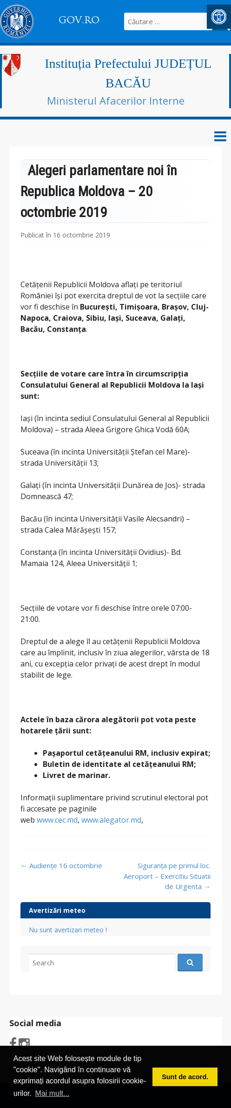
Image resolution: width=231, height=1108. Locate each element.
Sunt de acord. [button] (185, 1077)
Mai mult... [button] (52, 1093)
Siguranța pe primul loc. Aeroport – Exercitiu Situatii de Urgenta (167, 876)
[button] (219, 17)
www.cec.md (57, 820)
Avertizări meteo (57, 910)
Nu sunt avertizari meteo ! (68, 929)
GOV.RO (79, 20)
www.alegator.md (111, 820)
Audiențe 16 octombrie (61, 865)
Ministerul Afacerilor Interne (116, 100)
